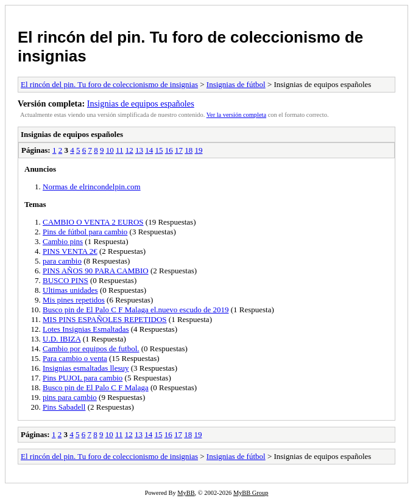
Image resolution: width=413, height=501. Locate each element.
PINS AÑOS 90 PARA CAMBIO (96, 270)
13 (139, 150)
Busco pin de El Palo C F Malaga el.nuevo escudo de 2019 (135, 309)
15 (159, 150)
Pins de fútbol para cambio (85, 231)
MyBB (185, 492)
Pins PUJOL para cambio (82, 377)
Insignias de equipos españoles (140, 103)
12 (129, 150)
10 (110, 150)
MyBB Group (250, 492)
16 (169, 150)
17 (179, 150)
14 (149, 150)
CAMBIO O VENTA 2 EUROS (93, 221)
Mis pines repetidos (74, 299)
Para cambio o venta (75, 358)
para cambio (62, 260)
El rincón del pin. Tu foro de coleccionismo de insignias (109, 84)
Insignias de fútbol (236, 84)
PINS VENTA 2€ (70, 251)
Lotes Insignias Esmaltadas (86, 329)
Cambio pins (63, 241)
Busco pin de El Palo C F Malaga (96, 387)
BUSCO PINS (65, 280)
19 (198, 150)
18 (188, 150)
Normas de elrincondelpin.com (92, 186)
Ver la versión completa (236, 114)
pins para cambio (70, 397)
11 (120, 150)
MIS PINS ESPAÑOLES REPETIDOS (105, 319)
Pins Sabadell (64, 407)
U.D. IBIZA (61, 338)
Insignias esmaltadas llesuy (86, 368)
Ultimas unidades (70, 290)
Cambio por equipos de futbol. (91, 348)
